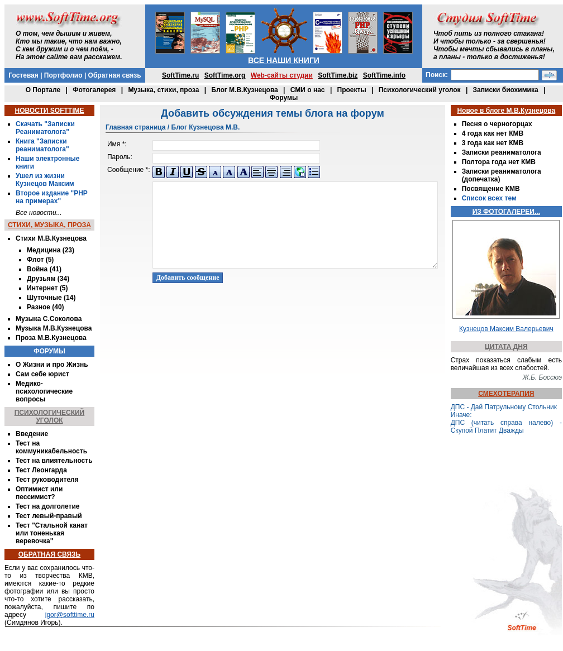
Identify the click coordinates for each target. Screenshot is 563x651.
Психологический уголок (420, 90)
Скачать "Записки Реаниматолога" (45, 128)
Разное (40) (45, 307)
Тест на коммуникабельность (51, 447)
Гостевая (23, 75)
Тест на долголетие (47, 506)
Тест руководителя (47, 480)
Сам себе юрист (42, 374)
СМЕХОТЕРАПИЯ (506, 394)
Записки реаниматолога (501, 152)
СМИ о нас (307, 90)
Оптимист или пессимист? (39, 493)
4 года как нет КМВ (493, 133)
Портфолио (63, 75)
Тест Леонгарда (41, 470)
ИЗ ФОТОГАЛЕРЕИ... (506, 212)
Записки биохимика (505, 90)
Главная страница (136, 127)
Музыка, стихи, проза (163, 90)
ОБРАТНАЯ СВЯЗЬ (49, 554)
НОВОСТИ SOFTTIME (49, 110)
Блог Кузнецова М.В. (205, 127)
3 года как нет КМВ (493, 143)
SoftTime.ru (180, 75)
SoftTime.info (384, 75)
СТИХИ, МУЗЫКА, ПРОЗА (49, 225)
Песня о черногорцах (497, 124)
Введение (32, 434)
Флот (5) (40, 260)
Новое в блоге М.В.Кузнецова (506, 110)
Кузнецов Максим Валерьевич (506, 329)
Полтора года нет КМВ (499, 162)
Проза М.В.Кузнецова (51, 338)
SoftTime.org (225, 75)
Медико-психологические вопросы (44, 391)
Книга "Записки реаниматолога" (42, 145)
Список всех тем (489, 198)
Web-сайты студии (282, 75)
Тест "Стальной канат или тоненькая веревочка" (52, 533)
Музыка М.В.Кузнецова (54, 328)
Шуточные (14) (51, 297)
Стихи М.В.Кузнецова (51, 238)
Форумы (284, 98)
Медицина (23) (50, 250)
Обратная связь (114, 75)
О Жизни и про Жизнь (52, 364)
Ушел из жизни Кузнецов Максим (45, 180)
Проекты (351, 90)
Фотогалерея (94, 90)
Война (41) (44, 269)
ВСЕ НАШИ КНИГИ (283, 60)
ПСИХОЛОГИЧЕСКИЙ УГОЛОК (50, 416)
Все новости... (39, 213)
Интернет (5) (47, 288)
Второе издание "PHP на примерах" (52, 197)
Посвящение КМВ (491, 189)
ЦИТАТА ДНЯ (506, 347)
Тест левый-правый (49, 516)
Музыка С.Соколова (49, 319)
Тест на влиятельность (54, 461)
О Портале (43, 90)
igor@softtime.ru (69, 615)
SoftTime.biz (337, 75)
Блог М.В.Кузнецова (244, 90)
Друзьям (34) (48, 279)
